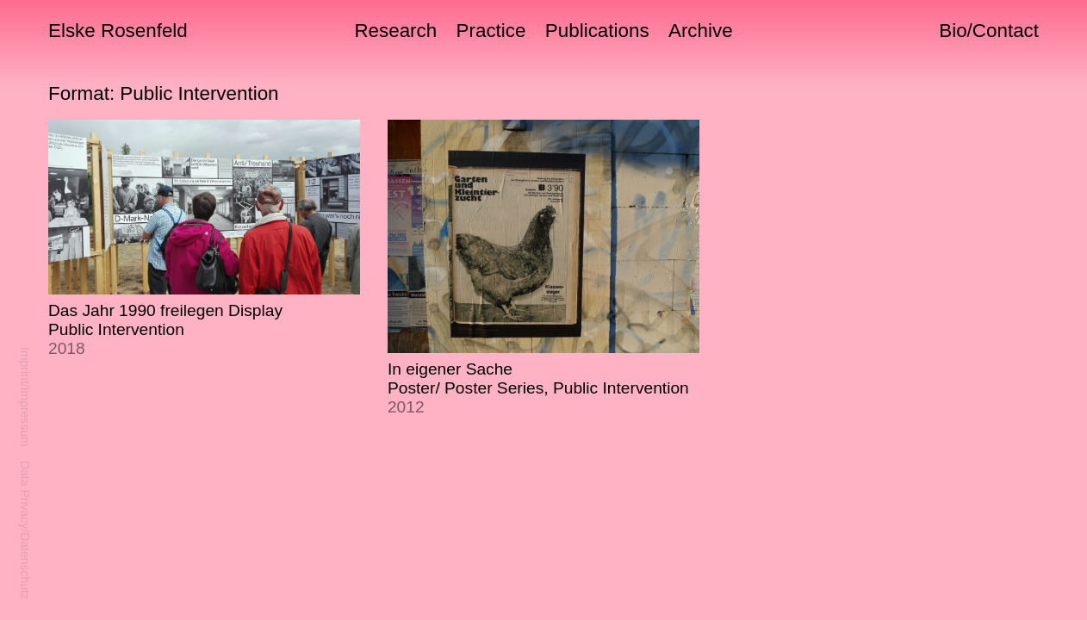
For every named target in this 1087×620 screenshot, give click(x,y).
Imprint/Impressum (25, 397)
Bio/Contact (989, 30)
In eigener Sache (538, 388)
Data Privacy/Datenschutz (25, 530)
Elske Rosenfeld (118, 30)
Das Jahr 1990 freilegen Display (165, 329)
